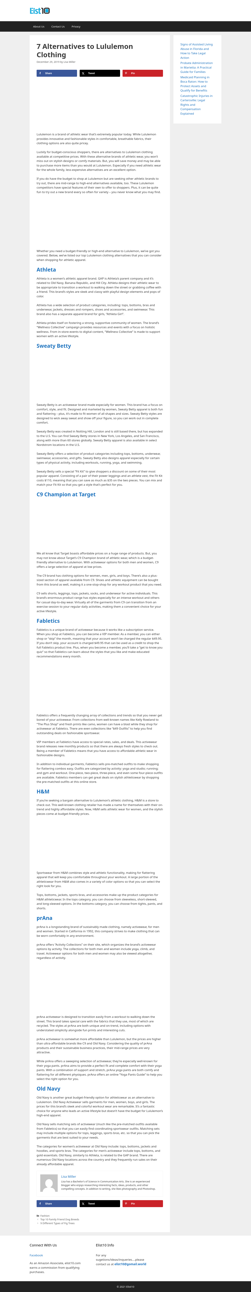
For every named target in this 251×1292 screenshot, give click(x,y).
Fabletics (48, 620)
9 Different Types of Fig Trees (57, 1223)
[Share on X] (100, 73)
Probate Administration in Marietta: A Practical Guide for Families (196, 67)
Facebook (36, 1255)
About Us (38, 26)
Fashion (45, 1215)
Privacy (76, 26)
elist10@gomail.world (130, 1264)
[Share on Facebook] (57, 73)
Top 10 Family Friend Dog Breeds (59, 1219)
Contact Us (58, 26)
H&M (43, 791)
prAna (44, 917)
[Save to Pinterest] (143, 73)
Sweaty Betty (54, 345)
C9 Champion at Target (66, 494)
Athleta (46, 269)
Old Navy (48, 1088)
